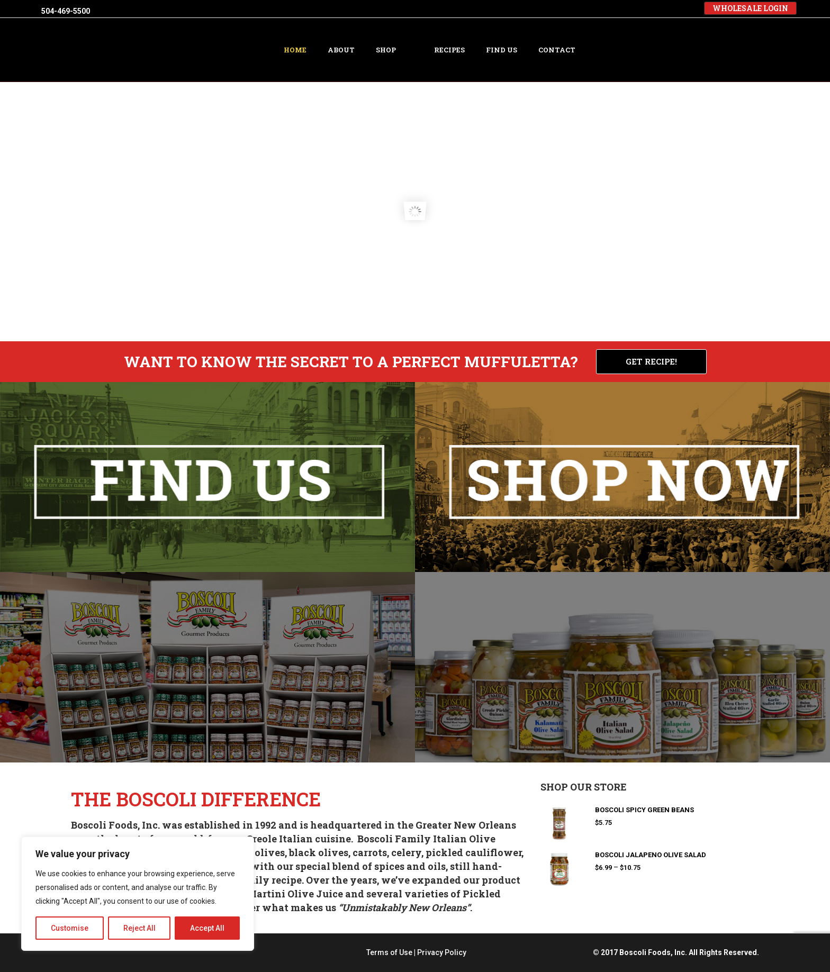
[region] (137, 894)
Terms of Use (389, 952)
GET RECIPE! (651, 361)
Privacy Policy (441, 952)
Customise (69, 928)
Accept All (207, 928)
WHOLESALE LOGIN (750, 8)
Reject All (139, 928)
